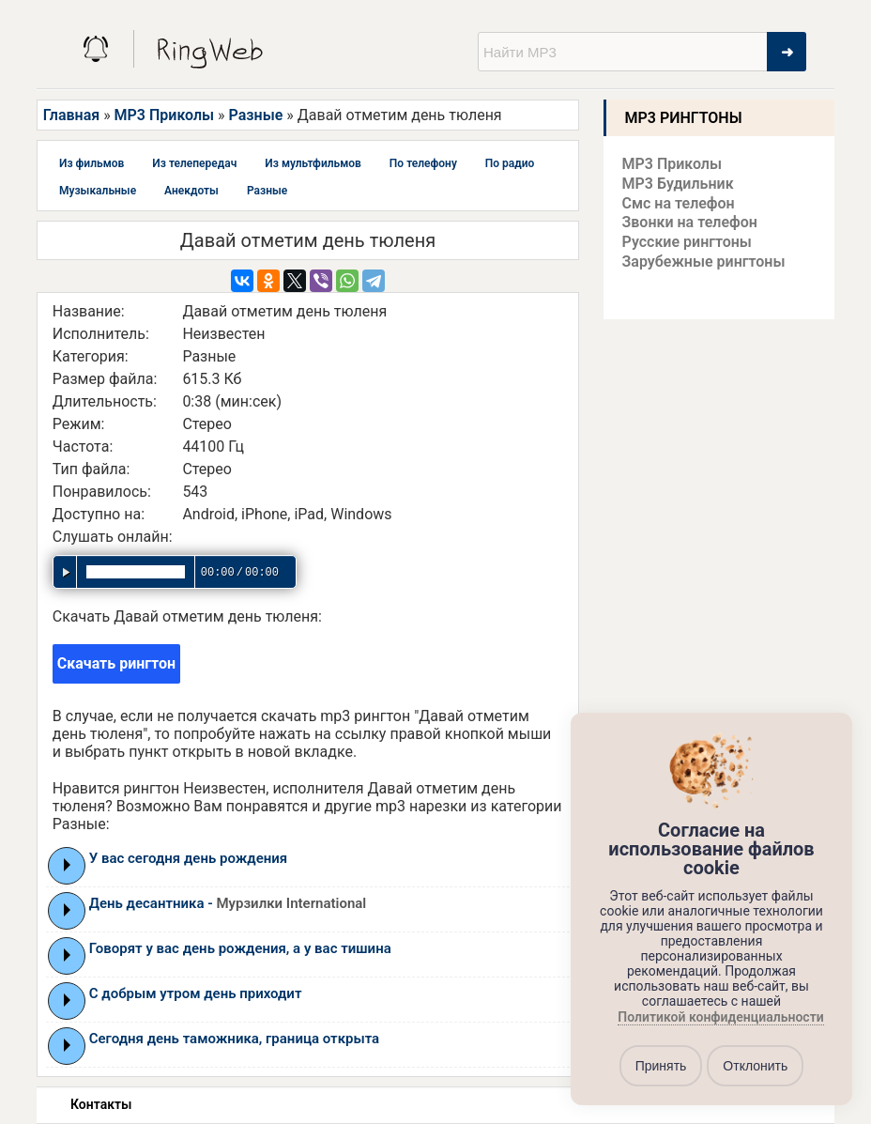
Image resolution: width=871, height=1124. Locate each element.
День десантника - (228, 903)
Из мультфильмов (313, 163)
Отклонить (755, 1065)
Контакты (100, 1104)
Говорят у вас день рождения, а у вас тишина (240, 948)
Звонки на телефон (689, 222)
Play (67, 864)
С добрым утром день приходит (195, 993)
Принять (661, 1065)
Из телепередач (194, 163)
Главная (71, 115)
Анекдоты (191, 190)
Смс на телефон (678, 203)
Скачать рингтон (116, 663)
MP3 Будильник (678, 183)
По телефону (423, 163)
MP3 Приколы (165, 115)
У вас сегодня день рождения (188, 858)
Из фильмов (91, 163)
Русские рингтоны (687, 242)
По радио (510, 163)
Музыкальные (97, 190)
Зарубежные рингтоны (704, 261)
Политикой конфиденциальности (720, 1017)
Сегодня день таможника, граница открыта (234, 1038)
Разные (256, 115)
